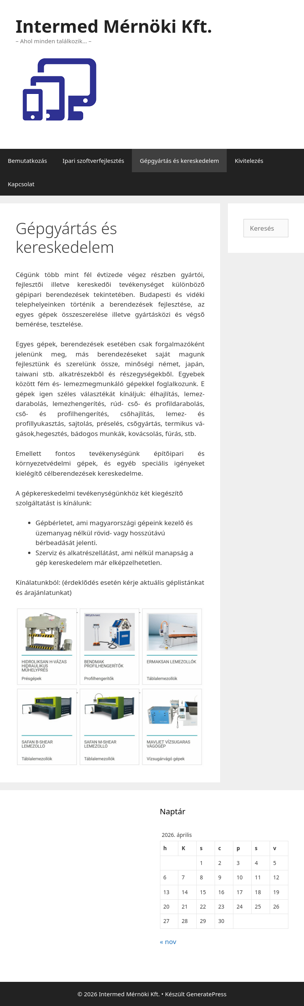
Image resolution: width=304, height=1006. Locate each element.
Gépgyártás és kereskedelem (179, 160)
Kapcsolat (21, 184)
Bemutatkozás (27, 160)
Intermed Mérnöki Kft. (114, 26)
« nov (168, 941)
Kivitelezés (249, 160)
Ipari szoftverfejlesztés (93, 160)
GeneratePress (206, 994)
